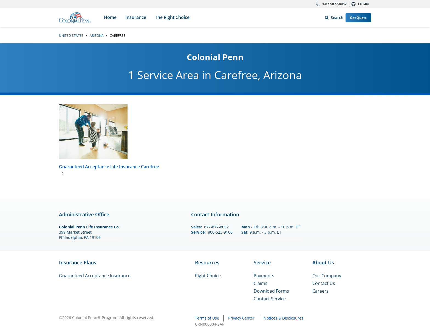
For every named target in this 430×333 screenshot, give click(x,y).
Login (363, 4)
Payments (264, 276)
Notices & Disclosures (283, 318)
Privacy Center (241, 318)
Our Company (326, 276)
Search (333, 16)
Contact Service (270, 299)
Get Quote (358, 17)
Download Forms (271, 291)
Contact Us (323, 283)
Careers (320, 291)
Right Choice (208, 276)
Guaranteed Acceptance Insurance (95, 276)
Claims (260, 283)
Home (110, 17)
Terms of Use (207, 318)
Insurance (135, 17)
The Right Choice (172, 17)
